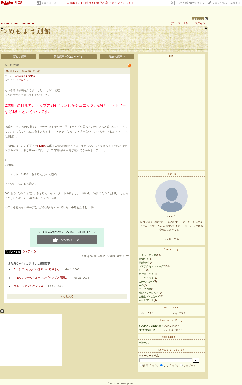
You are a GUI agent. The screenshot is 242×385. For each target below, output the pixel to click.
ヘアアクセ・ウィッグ (151, 266)
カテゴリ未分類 (147, 255)
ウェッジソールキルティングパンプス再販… (41, 277)
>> (192, 2)
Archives (171, 307)
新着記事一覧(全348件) (68, 56)
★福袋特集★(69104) (24, 76)
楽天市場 (235, 2)
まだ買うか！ (23, 80)
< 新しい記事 (19, 56)
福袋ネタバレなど (149, 292)
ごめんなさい (146, 281)
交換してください (149, 296)
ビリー (142, 270)
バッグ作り (145, 289)
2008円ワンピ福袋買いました (23, 70)
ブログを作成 (219, 2)
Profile (171, 173)
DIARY (15, 23)
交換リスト (145, 342)
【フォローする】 (180, 23)
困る (141, 285)
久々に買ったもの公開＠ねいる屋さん (37, 269)
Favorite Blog (171, 320)
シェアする (29, 251)
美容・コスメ (48, 2)
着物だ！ (144, 259)
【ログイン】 (200, 23)
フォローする (171, 239)
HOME (5, 23)
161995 (198, 18)
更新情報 (144, 262)
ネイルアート (146, 300)
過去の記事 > (117, 56)
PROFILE (28, 23)
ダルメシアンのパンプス (28, 286)
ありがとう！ (146, 277)
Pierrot (41, 145)
